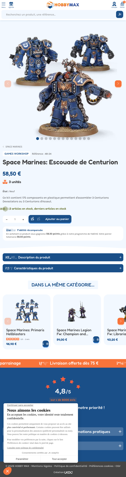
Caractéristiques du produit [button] (29, 268)
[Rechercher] (119, 14)
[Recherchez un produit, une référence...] (59, 14)
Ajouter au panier (50, 219)
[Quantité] (14, 219)
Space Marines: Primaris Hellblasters (25, 332)
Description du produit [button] (27, 257)
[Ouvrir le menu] (3, 5)
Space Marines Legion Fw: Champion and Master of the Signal (74, 332)
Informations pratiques (89, 431)
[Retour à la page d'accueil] (63, 5)
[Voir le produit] (46, 344)
